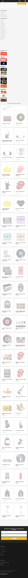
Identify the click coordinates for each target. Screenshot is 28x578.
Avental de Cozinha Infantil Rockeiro (20, 448)
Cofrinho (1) (2, 38)
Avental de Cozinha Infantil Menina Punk (6, 482)
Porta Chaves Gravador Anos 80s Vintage (7, 379)
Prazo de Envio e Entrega (4, 549)
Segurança (2, 552)
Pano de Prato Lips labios (19, 276)
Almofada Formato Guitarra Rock (21, 396)
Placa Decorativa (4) (3, 23)
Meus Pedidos (19, 1)
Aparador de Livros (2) (3, 30)
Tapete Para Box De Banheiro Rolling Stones (20, 175)
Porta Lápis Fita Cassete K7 (6, 123)
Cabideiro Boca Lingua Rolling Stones (20, 362)
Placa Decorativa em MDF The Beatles (6, 362)
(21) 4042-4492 (3, 565)
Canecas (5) (2, 20)
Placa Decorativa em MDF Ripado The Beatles (7, 226)
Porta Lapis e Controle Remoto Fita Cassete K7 (7, 294)
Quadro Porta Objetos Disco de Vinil (7, 328)
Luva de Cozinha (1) (3, 35)
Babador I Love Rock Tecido (20, 208)
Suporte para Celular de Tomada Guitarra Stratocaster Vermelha (7, 140)
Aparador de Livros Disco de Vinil (7, 157)
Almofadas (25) (2, 19)
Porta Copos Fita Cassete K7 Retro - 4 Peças (6, 260)
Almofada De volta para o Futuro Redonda (21, 260)
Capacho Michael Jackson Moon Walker (7, 414)
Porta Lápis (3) (2, 27)
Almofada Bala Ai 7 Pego (6, 464)
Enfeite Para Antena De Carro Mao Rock (6, 192)
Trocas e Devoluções (3, 550)
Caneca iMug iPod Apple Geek (20, 157)
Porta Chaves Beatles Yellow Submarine (6, 396)
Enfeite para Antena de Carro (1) (4, 16)
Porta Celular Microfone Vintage (7, 430)
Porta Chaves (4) (2, 24)
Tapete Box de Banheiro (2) (4, 31)
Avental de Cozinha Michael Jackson (20, 482)
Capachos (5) (2, 21)
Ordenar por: (9, 106)
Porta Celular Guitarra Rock (20, 430)
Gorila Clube (10, 1)
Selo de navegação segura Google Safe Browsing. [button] (2, 557)
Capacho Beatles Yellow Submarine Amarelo (5, 209)
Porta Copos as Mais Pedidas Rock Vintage (6, 311)
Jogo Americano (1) (3, 34)
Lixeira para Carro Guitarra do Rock (6, 448)
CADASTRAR (14, 538)
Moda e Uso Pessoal (4, 10)
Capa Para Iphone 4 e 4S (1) (4, 15)
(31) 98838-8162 (3, 564)
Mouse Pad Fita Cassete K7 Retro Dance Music (7, 243)
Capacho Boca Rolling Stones (20, 191)
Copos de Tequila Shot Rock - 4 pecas (20, 328)
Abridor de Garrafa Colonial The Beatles (20, 294)
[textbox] (9, 3)
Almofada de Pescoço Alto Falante (20, 465)
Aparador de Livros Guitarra (20, 140)
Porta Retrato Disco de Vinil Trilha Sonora (6, 345)
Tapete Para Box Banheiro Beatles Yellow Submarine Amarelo (6, 175)
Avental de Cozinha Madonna (20, 498)
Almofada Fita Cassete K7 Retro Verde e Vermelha (7, 277)
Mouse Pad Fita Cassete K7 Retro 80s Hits (21, 243)
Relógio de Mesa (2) (3, 29)
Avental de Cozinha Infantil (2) (4, 28)
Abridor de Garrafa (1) (3, 36)
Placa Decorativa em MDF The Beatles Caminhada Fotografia (20, 345)
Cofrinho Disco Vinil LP (19, 123)
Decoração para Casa (4, 18)
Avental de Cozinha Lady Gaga (6, 498)
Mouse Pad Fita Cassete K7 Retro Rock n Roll (21, 226)
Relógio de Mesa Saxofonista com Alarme (6, 516)
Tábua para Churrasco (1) (3, 37)
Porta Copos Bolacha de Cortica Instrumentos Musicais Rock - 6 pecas (20, 312)
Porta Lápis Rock (18, 413)
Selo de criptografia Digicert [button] (6, 557)
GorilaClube (2, 563)
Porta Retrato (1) (2, 39)
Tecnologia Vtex (25, 575)
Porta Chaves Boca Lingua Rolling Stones (21, 379)
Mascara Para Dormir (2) (3, 14)
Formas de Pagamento (3, 551)
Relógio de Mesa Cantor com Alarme (20, 516)
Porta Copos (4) (2, 22)
